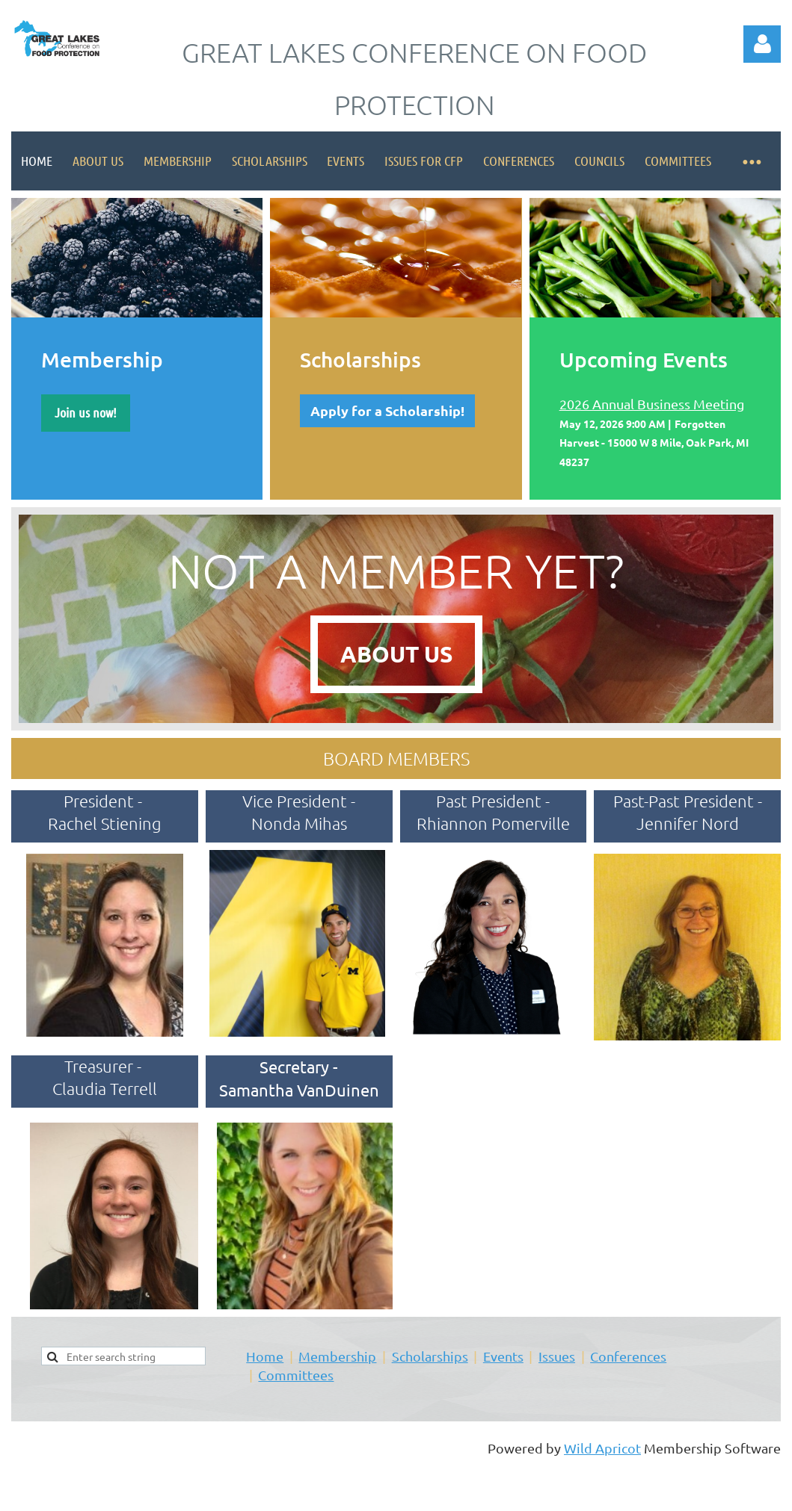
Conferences (628, 1356)
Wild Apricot (602, 1448)
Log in (762, 44)
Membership (337, 1356)
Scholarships (430, 1356)
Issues (556, 1356)
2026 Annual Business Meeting (651, 404)
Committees (296, 1375)
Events (503, 1356)
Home (264, 1356)
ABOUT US (396, 654)
